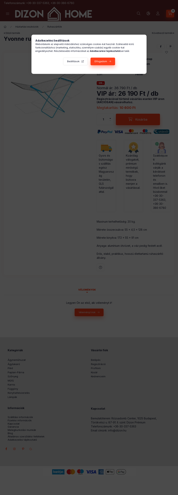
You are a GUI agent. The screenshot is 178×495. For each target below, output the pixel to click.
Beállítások (73, 61)
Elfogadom (101, 61)
